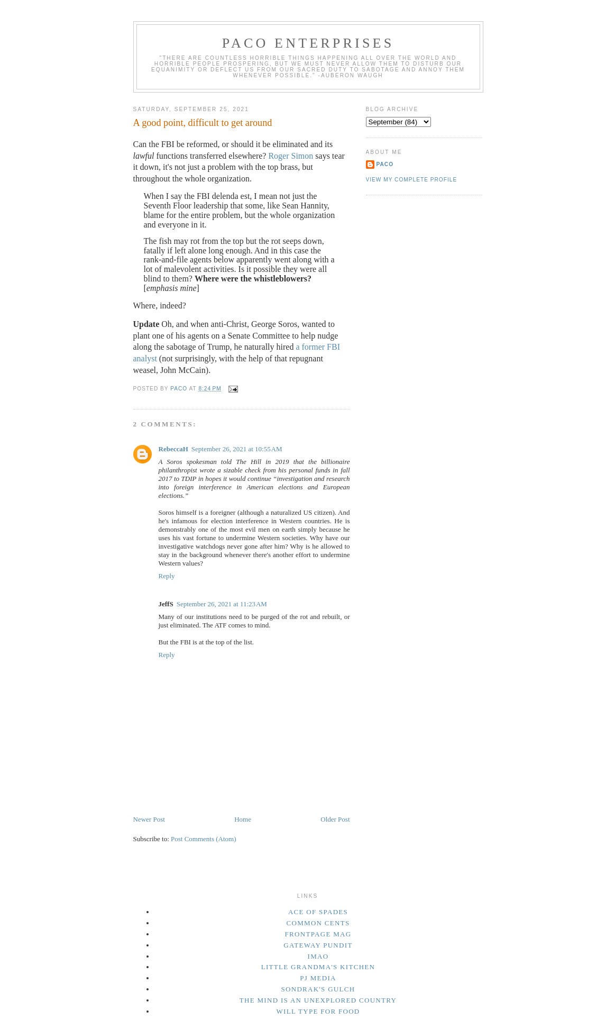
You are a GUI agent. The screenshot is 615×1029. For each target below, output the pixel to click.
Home (242, 819)
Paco (385, 164)
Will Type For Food (318, 1011)
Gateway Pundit (317, 945)
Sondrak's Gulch (318, 989)
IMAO (318, 956)
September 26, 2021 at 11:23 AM (222, 604)
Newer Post (149, 819)
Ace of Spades (318, 912)
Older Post (335, 819)
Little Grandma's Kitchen (318, 967)
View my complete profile (411, 180)
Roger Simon (290, 155)
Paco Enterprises (308, 43)
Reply (167, 576)
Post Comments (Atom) (203, 839)
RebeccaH (173, 449)
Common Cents (318, 923)
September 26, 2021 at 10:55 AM (236, 449)
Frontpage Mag (318, 934)
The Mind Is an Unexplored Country (318, 1000)
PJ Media (318, 978)
